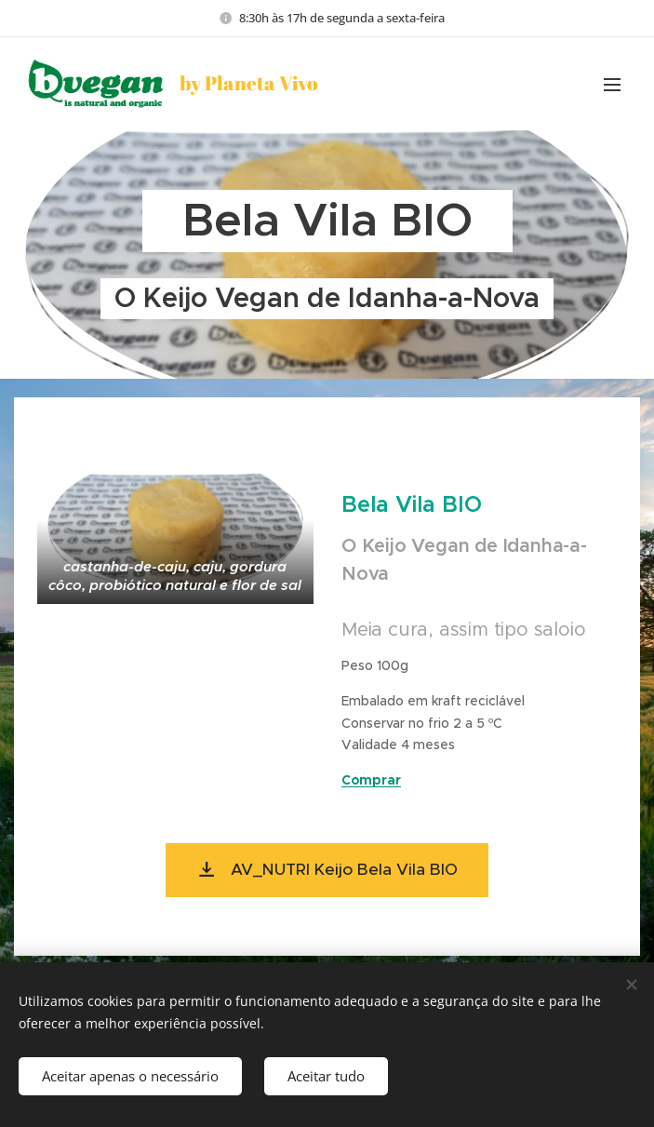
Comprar (371, 779)
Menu (612, 85)
